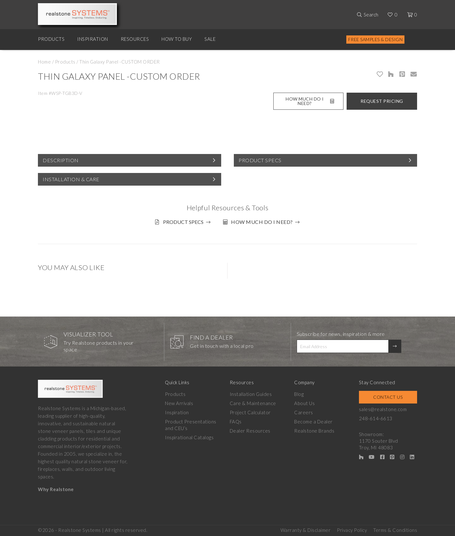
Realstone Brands (314, 431)
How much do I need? (262, 222)
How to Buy (176, 39)
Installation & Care (71, 179)
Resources (135, 39)
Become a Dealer (313, 421)
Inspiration (92, 39)
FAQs (236, 421)
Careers (303, 412)
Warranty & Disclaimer (306, 530)
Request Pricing (382, 101)
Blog (299, 394)
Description (61, 160)
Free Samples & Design (375, 39)
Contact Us (388, 397)
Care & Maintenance (253, 403)
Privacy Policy (352, 530)
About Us (304, 403)
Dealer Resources (250, 431)
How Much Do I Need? (310, 101)
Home (44, 62)
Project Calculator (250, 412)
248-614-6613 (375, 418)
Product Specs (260, 160)
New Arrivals (179, 403)
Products (51, 39)
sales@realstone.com (383, 409)
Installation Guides (251, 394)
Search (371, 14)
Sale (209, 39)
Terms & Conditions (395, 530)
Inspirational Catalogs (189, 437)
